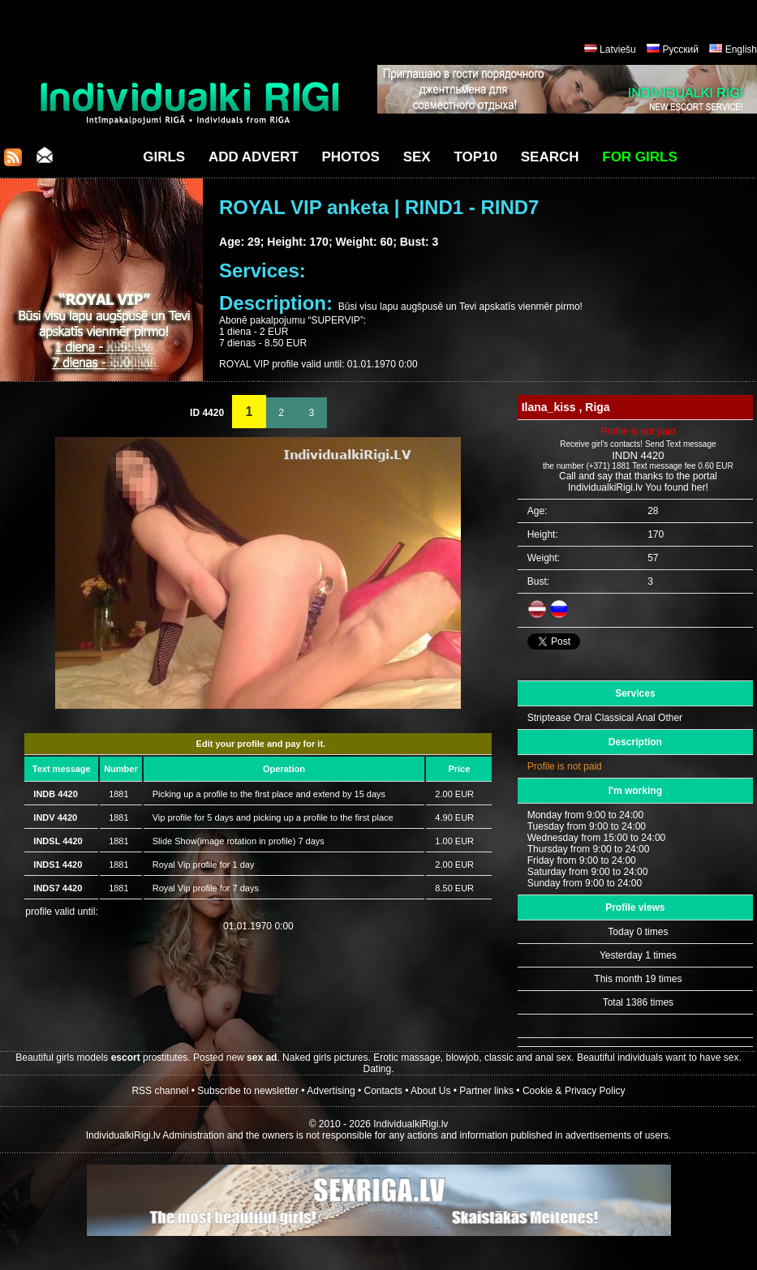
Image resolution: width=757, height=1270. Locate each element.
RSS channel (159, 1090)
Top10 (475, 157)
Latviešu (618, 49)
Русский (680, 49)
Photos (350, 157)
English (741, 49)
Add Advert (254, 157)
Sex (417, 157)
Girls (164, 157)
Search (550, 157)
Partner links (486, 1090)
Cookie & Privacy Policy (574, 1090)
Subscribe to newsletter (248, 1090)
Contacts (383, 1090)
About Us (430, 1090)
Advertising (331, 1090)
